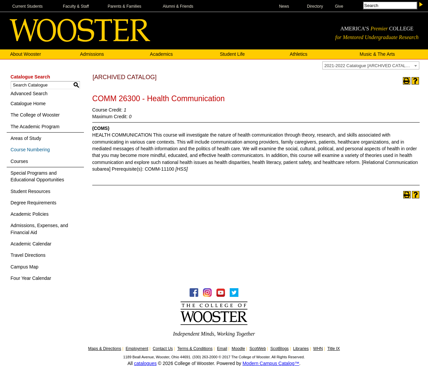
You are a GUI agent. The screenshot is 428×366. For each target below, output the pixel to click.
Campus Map (24, 266)
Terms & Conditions (195, 348)
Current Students (27, 6)
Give (339, 6)
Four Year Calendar (31, 278)
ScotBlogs (279, 348)
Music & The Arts (377, 54)
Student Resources (30, 191)
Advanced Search (29, 93)
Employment (137, 348)
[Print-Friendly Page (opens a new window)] (406, 80)
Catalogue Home (28, 103)
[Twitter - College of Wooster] (234, 295)
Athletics (298, 54)
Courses (19, 161)
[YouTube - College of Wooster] (220, 295)
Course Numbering (30, 149)
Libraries (301, 348)
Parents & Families (124, 6)
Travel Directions (28, 255)
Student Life (232, 54)
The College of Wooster (35, 115)
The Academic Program (35, 126)
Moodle (238, 348)
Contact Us (163, 348)
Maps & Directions (104, 348)
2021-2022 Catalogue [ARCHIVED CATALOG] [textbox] (369, 65)
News (284, 6)
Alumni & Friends (178, 6)
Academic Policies (30, 214)
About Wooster (25, 54)
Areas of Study (26, 138)
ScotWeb (257, 348)
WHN (318, 348)
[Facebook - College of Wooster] (194, 295)
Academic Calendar (31, 243)
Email (222, 348)
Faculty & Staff (76, 6)
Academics (161, 54)
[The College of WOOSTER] (80, 40)
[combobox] (370, 65)
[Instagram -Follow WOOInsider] (207, 295)
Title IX (333, 348)
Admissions (92, 54)
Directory (315, 6)
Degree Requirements (34, 202)
